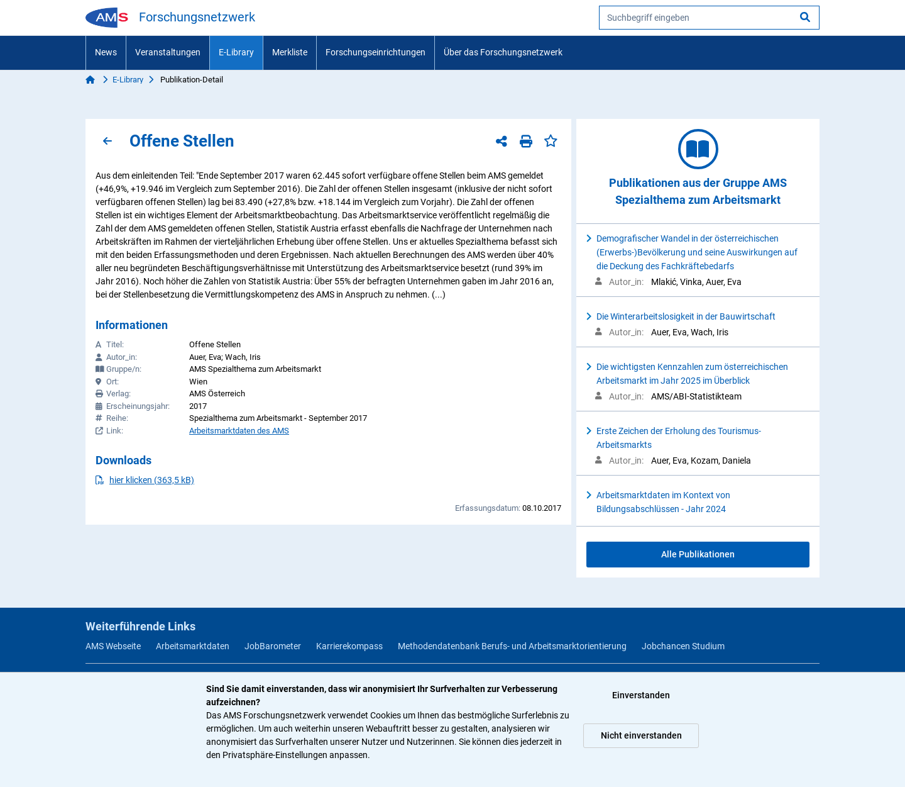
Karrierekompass (349, 646)
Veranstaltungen (167, 52)
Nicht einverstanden (641, 735)
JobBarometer (272, 646)
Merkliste (289, 52)
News (106, 52)
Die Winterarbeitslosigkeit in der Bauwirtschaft (686, 316)
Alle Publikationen (698, 554)
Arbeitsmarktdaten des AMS (239, 430)
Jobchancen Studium (683, 646)
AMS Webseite (113, 646)
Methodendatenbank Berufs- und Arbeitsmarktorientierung (512, 646)
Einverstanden (641, 695)
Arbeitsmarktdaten (192, 646)
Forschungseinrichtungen (375, 52)
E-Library (236, 52)
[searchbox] (709, 18)
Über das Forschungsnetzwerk (503, 52)
